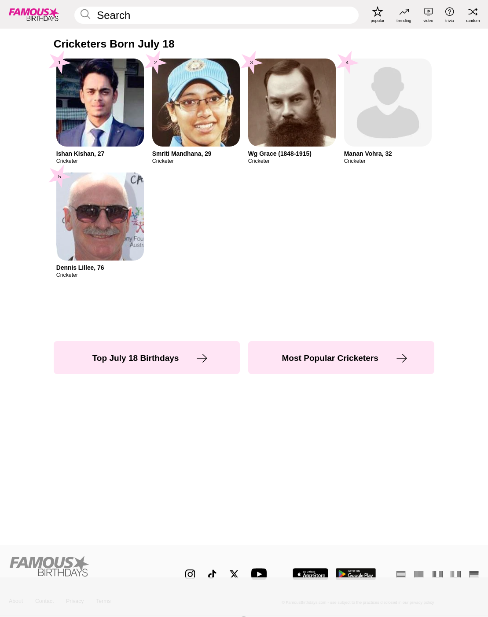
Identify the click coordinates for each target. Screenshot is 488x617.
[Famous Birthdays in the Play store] (356, 574)
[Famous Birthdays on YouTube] (261, 574)
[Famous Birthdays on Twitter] (234, 574)
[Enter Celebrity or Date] (216, 15)
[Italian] (456, 574)
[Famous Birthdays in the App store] (310, 574)
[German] (474, 574)
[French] (438, 574)
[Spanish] (401, 574)
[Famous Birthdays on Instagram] (190, 574)
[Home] (83, 569)
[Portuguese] (419, 574)
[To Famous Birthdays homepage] (34, 14)
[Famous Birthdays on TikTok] (212, 574)
